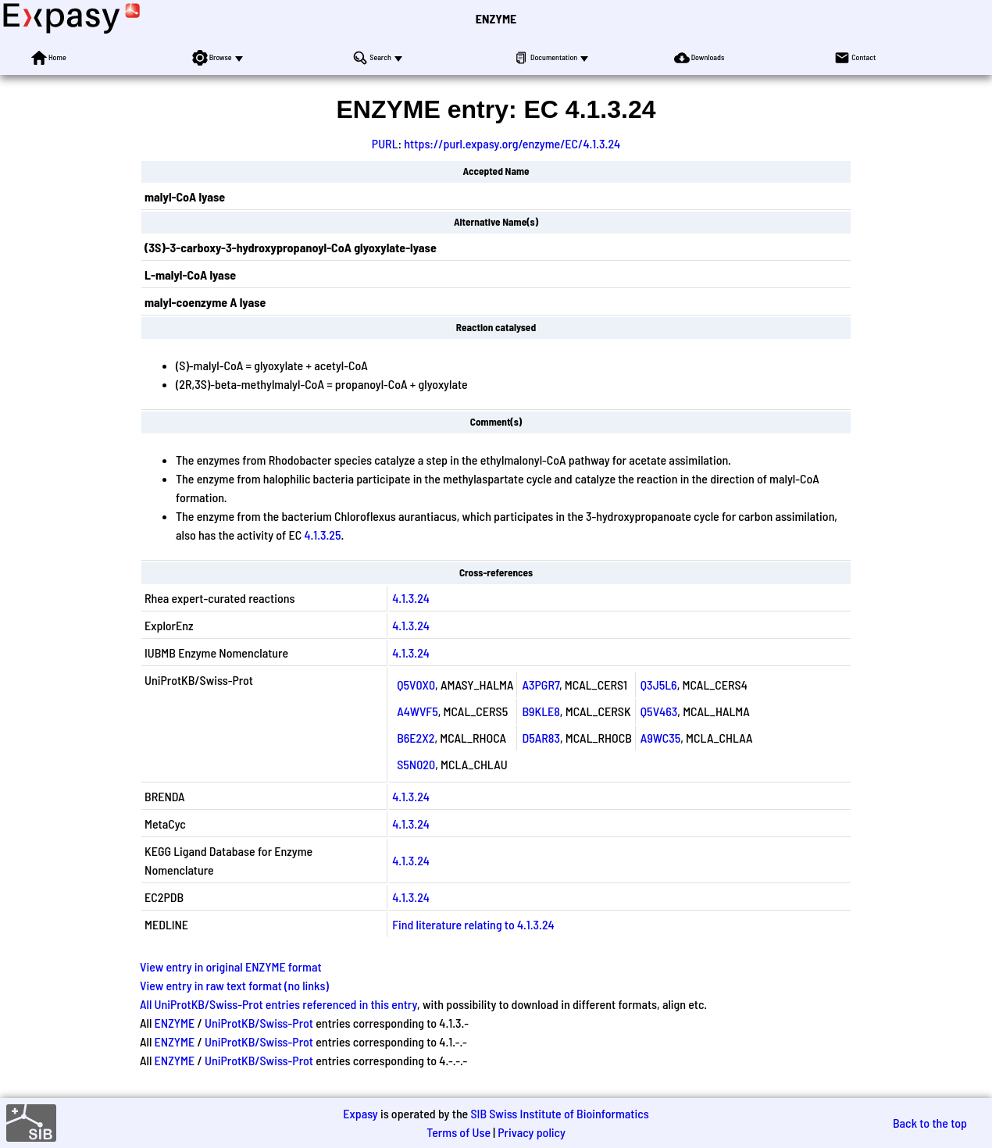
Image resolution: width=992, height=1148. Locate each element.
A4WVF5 (417, 711)
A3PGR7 (540, 684)
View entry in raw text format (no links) (234, 985)
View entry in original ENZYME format (231, 966)
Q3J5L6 (659, 684)
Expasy (360, 1113)
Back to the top (930, 1122)
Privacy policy (532, 1132)
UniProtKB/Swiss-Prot (259, 1022)
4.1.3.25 (322, 534)
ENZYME (496, 18)
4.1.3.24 (411, 597)
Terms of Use (458, 1132)
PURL (385, 143)
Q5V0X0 (416, 684)
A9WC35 (660, 737)
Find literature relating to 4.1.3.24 (473, 924)
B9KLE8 (540, 711)
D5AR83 (540, 737)
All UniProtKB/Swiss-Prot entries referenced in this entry (278, 1003)
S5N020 (416, 764)
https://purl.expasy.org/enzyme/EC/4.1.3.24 (512, 143)
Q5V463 (659, 711)
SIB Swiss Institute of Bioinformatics (559, 1113)
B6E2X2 (415, 737)
